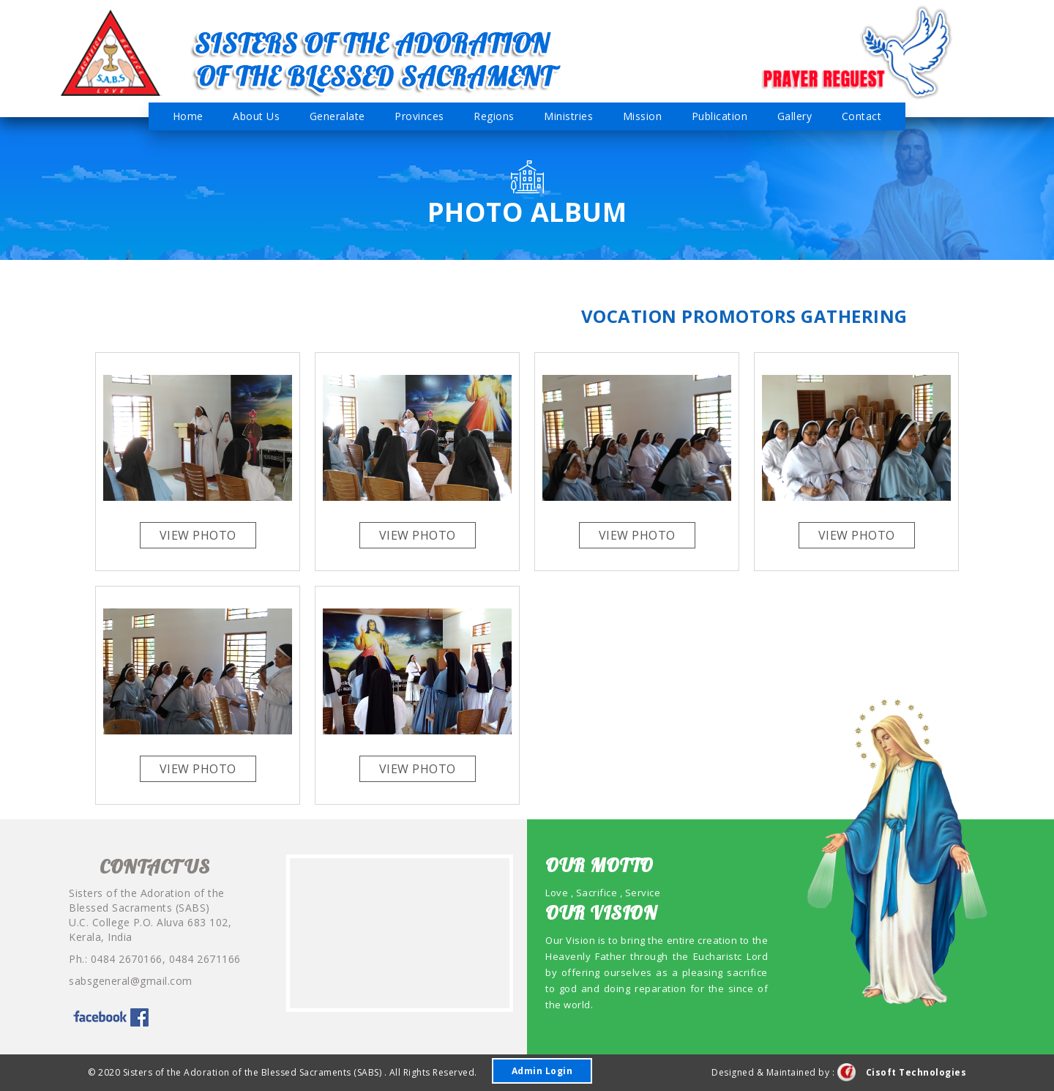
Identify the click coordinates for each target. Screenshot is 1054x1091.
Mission (642, 116)
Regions (494, 116)
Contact (862, 116)
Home (188, 116)
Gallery (794, 116)
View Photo (198, 535)
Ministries (568, 116)
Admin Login (542, 1071)
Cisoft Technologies (902, 1072)
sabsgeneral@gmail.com (131, 981)
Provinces (419, 116)
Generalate (337, 116)
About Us (256, 116)
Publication (720, 116)
